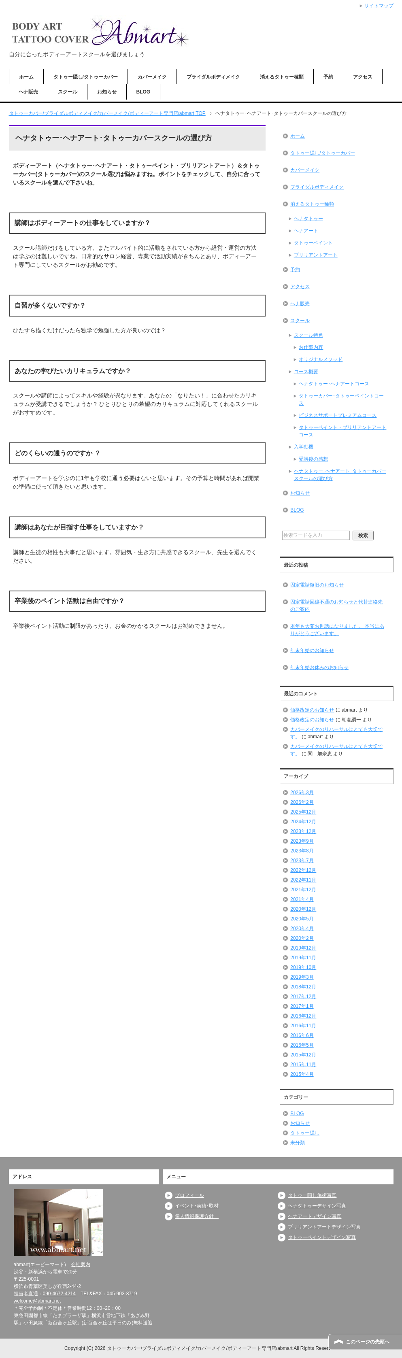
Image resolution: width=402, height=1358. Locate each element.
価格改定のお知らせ (312, 710)
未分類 (297, 1142)
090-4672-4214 (59, 1293)
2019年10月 (303, 967)
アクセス (362, 77)
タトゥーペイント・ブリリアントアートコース (342, 431)
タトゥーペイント (313, 243)
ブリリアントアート (316, 255)
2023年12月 (303, 831)
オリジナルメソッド (320, 359)
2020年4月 (301, 928)
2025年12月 (303, 812)
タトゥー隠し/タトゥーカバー (85, 77)
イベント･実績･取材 (197, 1206)
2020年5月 (301, 919)
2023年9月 (301, 841)
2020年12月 (303, 909)
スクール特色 (308, 335)
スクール (67, 92)
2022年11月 (303, 880)
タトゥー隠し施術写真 (312, 1195)
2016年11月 (303, 1026)
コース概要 (306, 371)
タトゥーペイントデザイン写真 (322, 1237)
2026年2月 (301, 802)
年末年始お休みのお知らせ (319, 667)
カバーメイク (152, 77)
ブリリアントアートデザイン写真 (324, 1227)
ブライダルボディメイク (213, 77)
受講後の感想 (313, 459)
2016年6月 (301, 1035)
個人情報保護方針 (197, 1216)
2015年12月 (303, 1055)
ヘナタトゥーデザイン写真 (317, 1206)
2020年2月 (301, 938)
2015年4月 (301, 1074)
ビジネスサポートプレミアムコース (337, 415)
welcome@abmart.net (37, 1301)
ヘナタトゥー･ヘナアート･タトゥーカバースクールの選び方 (340, 474)
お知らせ (107, 92)
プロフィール (189, 1195)
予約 (328, 77)
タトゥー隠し (304, 1133)
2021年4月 (301, 899)
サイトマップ (378, 6)
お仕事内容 (311, 347)
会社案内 (80, 1264)
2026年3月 (301, 792)
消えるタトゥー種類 (282, 77)
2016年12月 (303, 1016)
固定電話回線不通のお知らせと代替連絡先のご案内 (336, 605)
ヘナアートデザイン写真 (314, 1216)
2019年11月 (303, 958)
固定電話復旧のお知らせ (317, 585)
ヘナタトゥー (308, 218)
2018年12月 (303, 987)
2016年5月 (301, 1045)
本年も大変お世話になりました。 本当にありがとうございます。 (337, 629)
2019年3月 (301, 977)
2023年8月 (301, 851)
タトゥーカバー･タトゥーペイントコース (341, 399)
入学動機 (303, 447)
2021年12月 (303, 890)
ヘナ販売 (28, 92)
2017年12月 (303, 996)
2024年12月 (303, 822)
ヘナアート (306, 231)
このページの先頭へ (367, 1342)
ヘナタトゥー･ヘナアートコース (334, 384)
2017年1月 (301, 1006)
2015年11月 (303, 1064)
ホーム (26, 77)
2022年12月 (303, 870)
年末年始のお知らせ (312, 650)
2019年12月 (303, 948)
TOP (107, 113)
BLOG (143, 92)
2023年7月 (301, 860)
